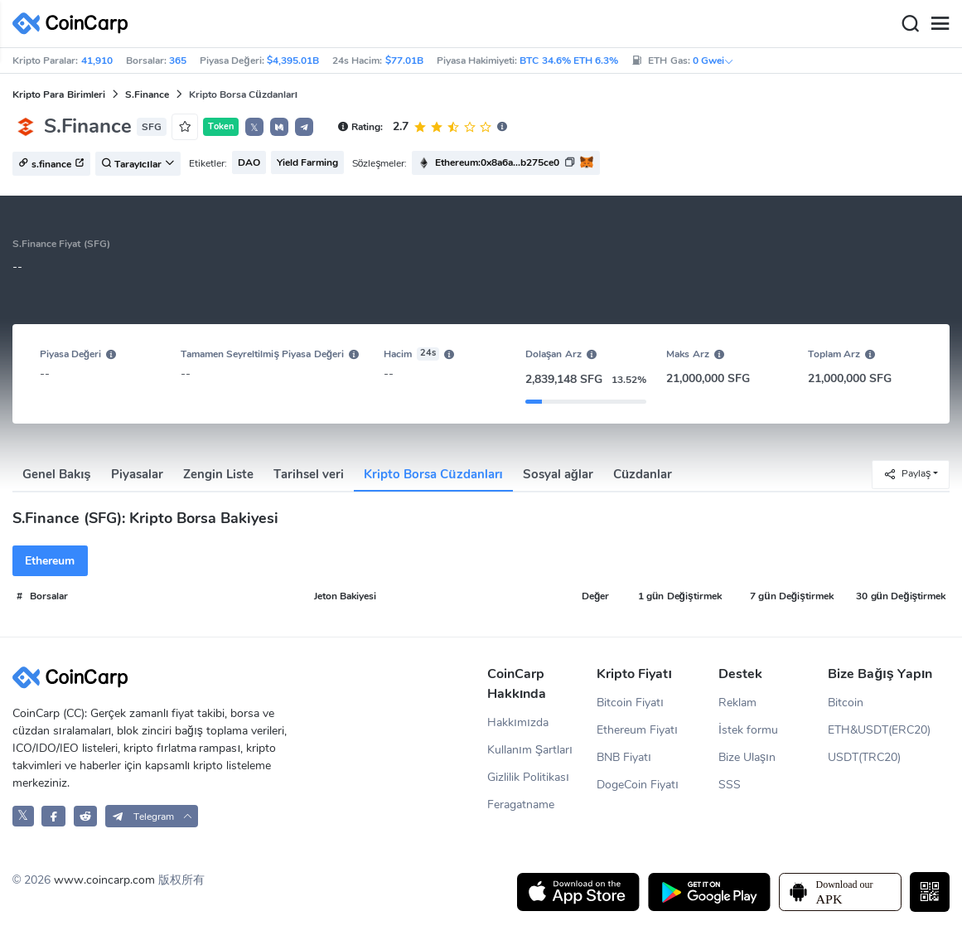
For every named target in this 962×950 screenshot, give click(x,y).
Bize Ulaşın (747, 757)
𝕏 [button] (254, 127)
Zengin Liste (218, 474)
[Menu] (940, 24)
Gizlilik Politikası (528, 777)
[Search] (910, 24)
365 (177, 60)
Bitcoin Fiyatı (630, 702)
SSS (729, 784)
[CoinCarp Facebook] (53, 816)
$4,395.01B (293, 60)
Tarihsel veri (308, 474)
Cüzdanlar (642, 474)
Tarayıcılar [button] (138, 164)
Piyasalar (137, 474)
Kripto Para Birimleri (58, 94)
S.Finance (147, 94)
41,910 (97, 60)
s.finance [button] (51, 164)
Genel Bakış (56, 474)
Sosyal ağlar (558, 474)
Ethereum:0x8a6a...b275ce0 (497, 162)
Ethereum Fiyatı (637, 730)
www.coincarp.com (104, 880)
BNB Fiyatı (624, 757)
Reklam (737, 702)
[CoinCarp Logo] (74, 23)
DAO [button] (249, 162)
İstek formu (748, 730)
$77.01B (404, 60)
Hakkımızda (518, 722)
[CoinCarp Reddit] (86, 816)
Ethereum (50, 561)
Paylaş (907, 474)
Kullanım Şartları (530, 750)
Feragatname (520, 804)
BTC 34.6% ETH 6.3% (569, 60)
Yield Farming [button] (307, 162)
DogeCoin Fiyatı (638, 784)
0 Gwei (713, 60)
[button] (279, 127)
